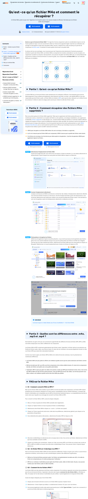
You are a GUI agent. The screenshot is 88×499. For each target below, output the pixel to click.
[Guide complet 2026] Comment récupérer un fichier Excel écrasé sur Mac (12, 92)
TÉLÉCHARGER (34, 26)
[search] (78, 3)
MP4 (60, 98)
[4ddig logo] (5, 3)
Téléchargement (66, 2)
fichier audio (36, 47)
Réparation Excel (8, 71)
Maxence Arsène (26, 31)
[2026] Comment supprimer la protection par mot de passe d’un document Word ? (12, 97)
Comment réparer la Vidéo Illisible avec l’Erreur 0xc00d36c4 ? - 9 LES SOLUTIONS (53, 322)
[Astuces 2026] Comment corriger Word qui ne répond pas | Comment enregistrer (12, 88)
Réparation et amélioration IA (32, 2)
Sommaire (6, 44)
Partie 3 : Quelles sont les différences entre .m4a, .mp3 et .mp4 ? (11, 57)
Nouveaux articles (8, 80)
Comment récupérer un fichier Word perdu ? (12, 101)
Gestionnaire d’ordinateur (48, 2)
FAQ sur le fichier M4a (9, 62)
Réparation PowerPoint (10, 74)
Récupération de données (17, 2)
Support (57, 2)
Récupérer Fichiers (65, 31)
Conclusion (6, 65)
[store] (74, 3)
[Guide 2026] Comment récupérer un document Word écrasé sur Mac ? (12, 84)
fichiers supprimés (37, 119)
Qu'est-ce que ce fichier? (10, 77)
